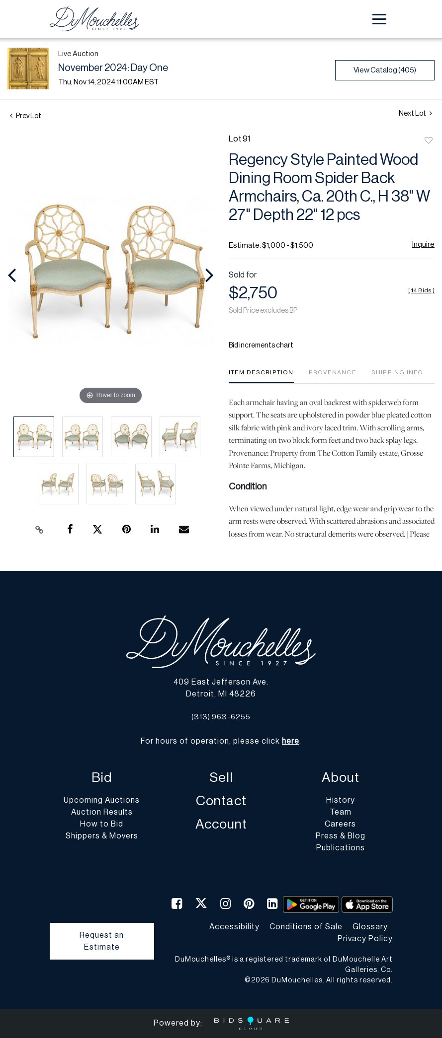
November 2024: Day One (113, 68)
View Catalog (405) (385, 70)
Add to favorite (429, 141)
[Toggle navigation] (379, 19)
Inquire (423, 244)
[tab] (261, 376)
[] (421, 290)
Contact (221, 801)
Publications (340, 848)
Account (221, 824)
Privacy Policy (365, 939)
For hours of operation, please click (220, 741)
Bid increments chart (261, 345)
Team (341, 812)
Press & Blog (340, 836)
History (340, 800)
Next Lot (415, 113)
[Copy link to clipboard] (40, 530)
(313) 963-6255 (221, 717)
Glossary (370, 927)
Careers (340, 824)
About (340, 777)
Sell (221, 777)
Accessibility (234, 927)
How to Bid (101, 824)
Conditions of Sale (306, 927)
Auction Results (102, 812)
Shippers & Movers (102, 836)
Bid (101, 777)
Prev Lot (25, 116)
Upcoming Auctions (102, 800)
